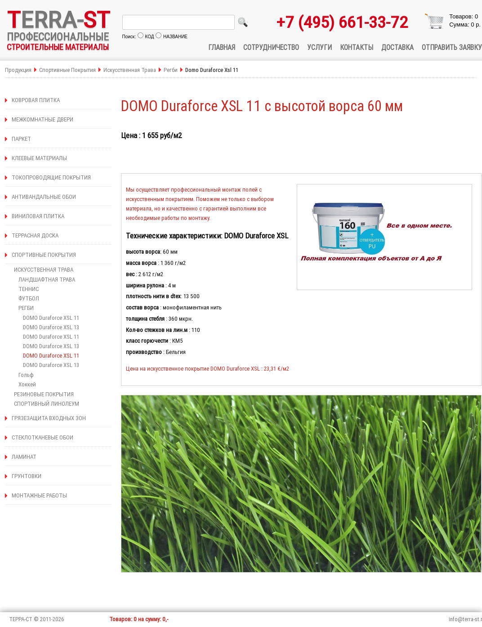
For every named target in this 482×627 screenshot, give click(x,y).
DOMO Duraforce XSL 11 (51, 318)
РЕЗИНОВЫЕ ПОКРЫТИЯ (44, 394)
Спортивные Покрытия (67, 70)
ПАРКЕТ (21, 139)
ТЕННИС (28, 289)
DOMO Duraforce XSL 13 (51, 327)
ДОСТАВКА (397, 47)
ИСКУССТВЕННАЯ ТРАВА (43, 269)
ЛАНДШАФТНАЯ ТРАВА (46, 279)
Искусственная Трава (130, 70)
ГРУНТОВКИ (26, 476)
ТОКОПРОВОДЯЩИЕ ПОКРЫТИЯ (51, 177)
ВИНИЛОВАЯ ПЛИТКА (38, 216)
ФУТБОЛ (28, 298)
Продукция (18, 70)
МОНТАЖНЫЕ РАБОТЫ (39, 495)
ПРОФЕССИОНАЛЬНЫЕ (58, 36)
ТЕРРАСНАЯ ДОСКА (35, 235)
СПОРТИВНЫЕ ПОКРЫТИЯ (44, 255)
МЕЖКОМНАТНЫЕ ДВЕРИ (42, 119)
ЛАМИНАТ (24, 457)
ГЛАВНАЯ (221, 47)
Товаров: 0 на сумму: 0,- (138, 619)
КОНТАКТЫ (356, 47)
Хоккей (27, 384)
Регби (171, 70)
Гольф (26, 375)
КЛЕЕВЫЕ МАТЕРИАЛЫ (39, 158)
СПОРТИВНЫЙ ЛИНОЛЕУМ (46, 404)
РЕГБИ (26, 308)
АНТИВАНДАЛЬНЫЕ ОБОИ (44, 197)
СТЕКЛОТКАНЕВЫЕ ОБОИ (42, 437)
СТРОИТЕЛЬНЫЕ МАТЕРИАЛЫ (58, 47)
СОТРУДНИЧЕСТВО (271, 47)
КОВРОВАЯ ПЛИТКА (36, 100)
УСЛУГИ (319, 47)
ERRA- (58, 19)
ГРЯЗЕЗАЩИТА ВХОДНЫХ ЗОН (49, 418)
